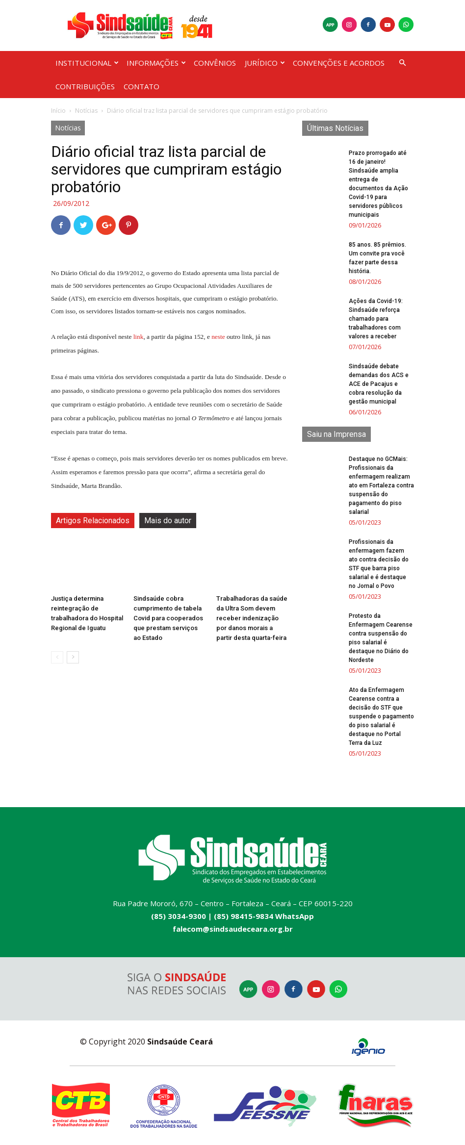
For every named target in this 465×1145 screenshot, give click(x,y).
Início (58, 110)
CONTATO (141, 86)
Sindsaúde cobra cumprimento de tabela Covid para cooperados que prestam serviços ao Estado (168, 618)
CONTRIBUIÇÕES (85, 86)
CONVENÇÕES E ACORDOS (339, 63)
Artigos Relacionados (92, 520)
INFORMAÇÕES (156, 63)
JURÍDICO (265, 63)
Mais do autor (167, 520)
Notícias (86, 110)
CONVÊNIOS (215, 63)
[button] (402, 63)
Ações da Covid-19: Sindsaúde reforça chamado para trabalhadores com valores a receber (376, 319)
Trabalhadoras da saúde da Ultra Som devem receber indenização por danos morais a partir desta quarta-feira (251, 618)
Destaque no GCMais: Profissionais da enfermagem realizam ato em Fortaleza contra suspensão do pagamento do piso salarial (381, 485)
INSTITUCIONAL (87, 63)
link (138, 336)
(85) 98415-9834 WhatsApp (264, 916)
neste (218, 336)
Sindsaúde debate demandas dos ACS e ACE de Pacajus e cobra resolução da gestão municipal (379, 384)
